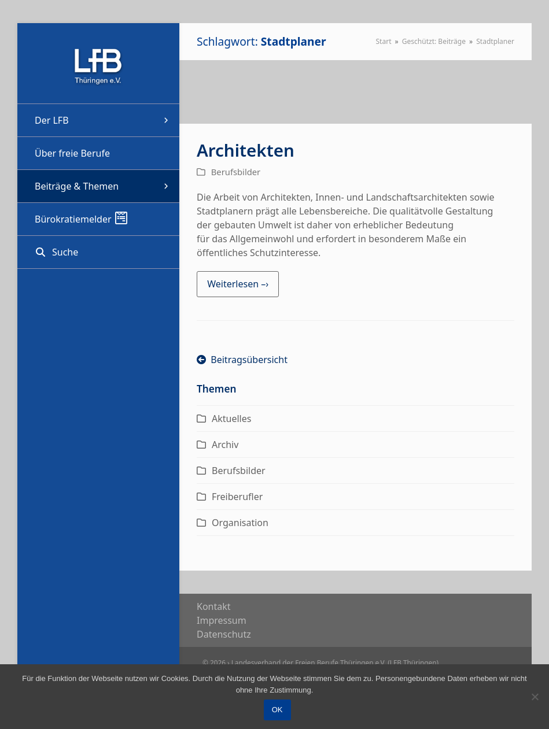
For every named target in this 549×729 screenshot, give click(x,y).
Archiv (225, 444)
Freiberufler (237, 496)
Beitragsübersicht (242, 359)
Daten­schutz (224, 634)
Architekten (245, 150)
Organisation (240, 522)
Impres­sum (221, 620)
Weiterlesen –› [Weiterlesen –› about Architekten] (237, 283)
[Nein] (534, 696)
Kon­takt (214, 606)
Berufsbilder (235, 171)
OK (277, 710)
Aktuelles (231, 418)
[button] (98, 252)
